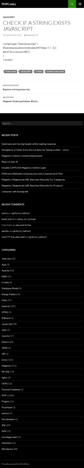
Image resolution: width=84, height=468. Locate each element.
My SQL (6, 371)
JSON (4, 347)
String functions (55, 71)
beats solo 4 (8, 219)
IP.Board (6, 318)
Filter (4, 300)
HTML (5, 312)
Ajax (4, 264)
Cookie (5, 282)
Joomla (5, 335)
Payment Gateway (11, 389)
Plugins (5, 401)
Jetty (4, 330)
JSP (3, 353)
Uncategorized (9, 437)
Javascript (9, 17)
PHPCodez (9, 4)
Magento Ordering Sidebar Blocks (42, 99)
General (6, 306)
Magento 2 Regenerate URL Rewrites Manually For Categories (33, 179)
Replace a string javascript (42, 87)
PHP (4, 395)
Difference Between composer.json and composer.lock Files (32, 173)
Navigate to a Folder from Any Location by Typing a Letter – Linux (35, 149)
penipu (5, 231)
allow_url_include (26, 219)
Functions (11, 71)
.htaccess (6, 258)
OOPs (5, 383)
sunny (5, 213)
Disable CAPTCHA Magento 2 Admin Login (24, 167)
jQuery (5, 341)
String (39, 71)
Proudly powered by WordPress (15, 464)
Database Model (10, 288)
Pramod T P (32, 35)
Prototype (7, 407)
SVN (4, 431)
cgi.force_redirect (20, 213)
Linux (4, 359)
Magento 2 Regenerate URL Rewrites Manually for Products (32, 185)
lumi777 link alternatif (13, 236)
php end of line (23, 225)
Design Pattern (9, 294)
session (5, 413)
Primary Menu (80, 4)
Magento (6, 365)
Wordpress (7, 449)
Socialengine (8, 419)
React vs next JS (10, 161)
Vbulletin (6, 443)
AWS (4, 276)
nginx (4, 377)
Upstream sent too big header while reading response (29, 143)
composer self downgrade (15, 191)
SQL (4, 425)
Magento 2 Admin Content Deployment (22, 155)
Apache (5, 270)
